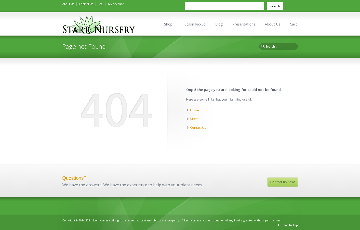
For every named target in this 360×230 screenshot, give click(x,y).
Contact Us (86, 4)
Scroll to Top (289, 225)
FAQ (100, 4)
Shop (168, 24)
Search (274, 6)
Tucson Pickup (194, 24)
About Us (68, 4)
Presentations (243, 24)
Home (194, 110)
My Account (116, 4)
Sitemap (196, 118)
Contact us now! (282, 182)
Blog (219, 24)
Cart (293, 24)
